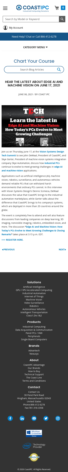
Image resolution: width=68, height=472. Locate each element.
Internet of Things (34, 296)
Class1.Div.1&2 (34, 315)
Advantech (34, 350)
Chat (29, 36)
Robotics (34, 305)
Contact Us (34, 391)
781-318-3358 (36, 407)
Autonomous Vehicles (34, 309)
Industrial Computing (34, 326)
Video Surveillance (34, 302)
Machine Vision (34, 299)
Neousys (34, 353)
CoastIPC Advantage (34, 364)
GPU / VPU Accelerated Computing (34, 290)
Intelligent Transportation (34, 312)
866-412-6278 (48, 36)
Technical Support (34, 374)
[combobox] (34, 19)
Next (62, 249)
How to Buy (34, 371)
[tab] (34, 48)
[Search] (62, 19)
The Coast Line (34, 377)
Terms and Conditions (34, 380)
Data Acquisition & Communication (34, 329)
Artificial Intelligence (34, 286)
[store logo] (32, 8)
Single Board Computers (34, 339)
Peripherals (34, 336)
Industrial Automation (34, 293)
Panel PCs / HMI (34, 333)
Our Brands (34, 368)
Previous (9, 249)
